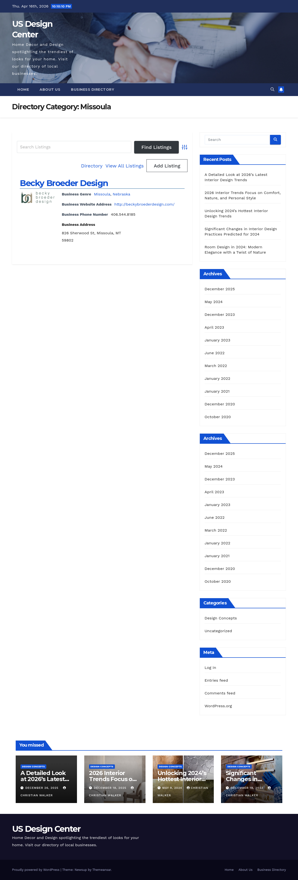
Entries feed (216, 680)
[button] (272, 89)
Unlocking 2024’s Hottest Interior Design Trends (182, 779)
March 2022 (216, 365)
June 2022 (215, 353)
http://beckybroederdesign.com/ (144, 204)
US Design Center (46, 829)
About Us (50, 89)
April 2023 (214, 327)
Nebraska (121, 194)
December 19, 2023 (247, 788)
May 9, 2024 (172, 788)
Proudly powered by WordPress (36, 870)
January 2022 (217, 378)
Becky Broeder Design (64, 183)
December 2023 (220, 314)
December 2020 (220, 404)
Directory (92, 166)
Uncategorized (218, 631)
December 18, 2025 (111, 788)
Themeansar (101, 870)
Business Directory (92, 89)
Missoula (102, 194)
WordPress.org (218, 706)
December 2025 (220, 289)
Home (23, 89)
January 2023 (217, 340)
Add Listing (167, 166)
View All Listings (124, 166)
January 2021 (217, 391)
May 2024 (214, 301)
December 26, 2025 (42, 788)
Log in (210, 667)
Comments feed (220, 693)
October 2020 (218, 417)
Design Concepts (221, 618)
